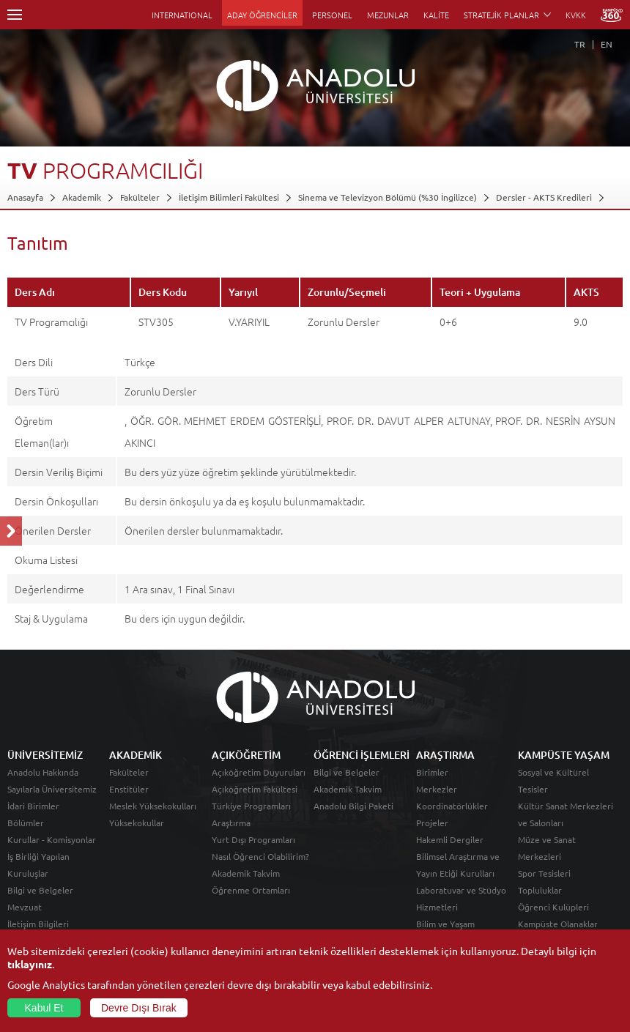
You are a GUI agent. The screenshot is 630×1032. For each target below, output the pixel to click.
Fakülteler (140, 197)
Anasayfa (25, 197)
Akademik (81, 197)
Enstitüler (129, 789)
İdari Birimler (33, 806)
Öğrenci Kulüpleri (553, 907)
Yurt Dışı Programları (253, 839)
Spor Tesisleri (544, 873)
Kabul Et (44, 1008)
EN (606, 44)
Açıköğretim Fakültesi (254, 789)
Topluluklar (540, 890)
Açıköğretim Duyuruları (258, 772)
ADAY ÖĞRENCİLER (262, 15)
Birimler (432, 772)
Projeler (432, 822)
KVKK (576, 15)
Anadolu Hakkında (42, 772)
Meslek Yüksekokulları (152, 806)
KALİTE (436, 15)
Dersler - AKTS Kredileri (544, 197)
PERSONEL (332, 15)
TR (579, 44)
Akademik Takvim (246, 873)
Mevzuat (24, 907)
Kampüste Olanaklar (558, 923)
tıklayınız (29, 963)
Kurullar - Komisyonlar (51, 839)
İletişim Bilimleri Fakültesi (229, 197)
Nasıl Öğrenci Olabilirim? (260, 856)
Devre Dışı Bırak (139, 1008)
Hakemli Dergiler (449, 839)
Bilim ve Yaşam (445, 923)
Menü (14, 14)
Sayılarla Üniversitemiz (52, 789)
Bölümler (25, 822)
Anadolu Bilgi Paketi (353, 806)
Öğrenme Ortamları (251, 890)
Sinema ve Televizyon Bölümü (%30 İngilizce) (387, 197)
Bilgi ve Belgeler (40, 890)
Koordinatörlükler (452, 806)
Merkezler (436, 789)
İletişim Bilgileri (38, 923)
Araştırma (231, 822)
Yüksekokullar (136, 822)
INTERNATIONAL (182, 15)
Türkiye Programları (251, 806)
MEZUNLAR (388, 15)
